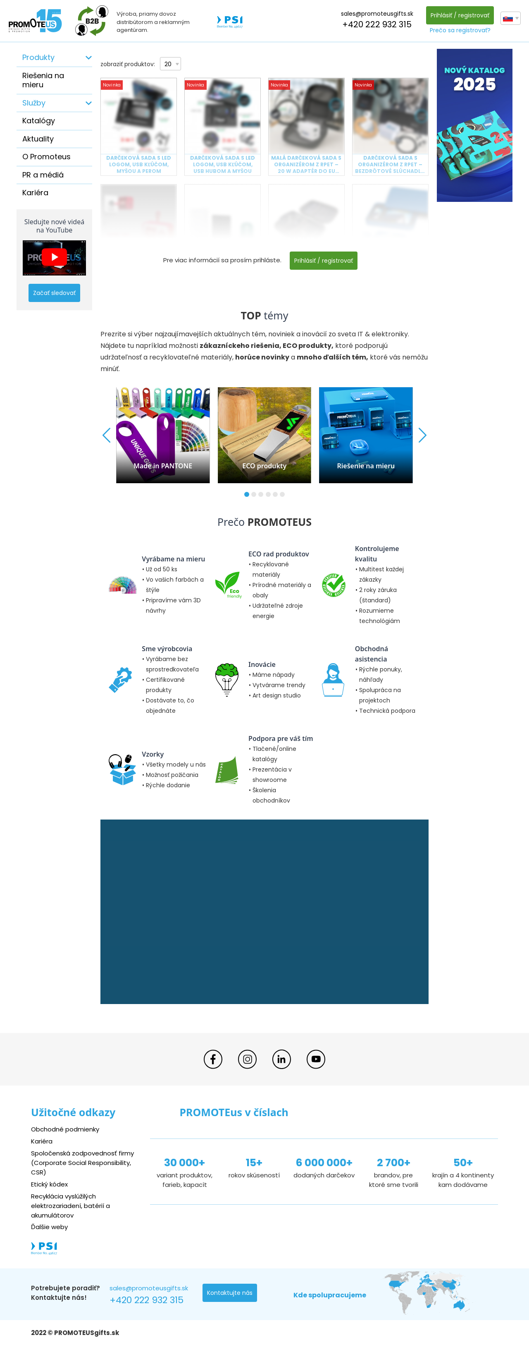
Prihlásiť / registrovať (460, 15)
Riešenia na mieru (43, 80)
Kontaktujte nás (230, 1293)
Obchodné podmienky (65, 1129)
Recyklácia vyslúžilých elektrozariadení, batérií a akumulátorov (70, 1206)
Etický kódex (49, 1184)
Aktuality (38, 139)
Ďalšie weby (49, 1226)
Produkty (38, 57)
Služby (33, 103)
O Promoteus (46, 156)
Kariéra (35, 192)
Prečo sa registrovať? (460, 30)
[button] (246, 494)
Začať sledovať (54, 293)
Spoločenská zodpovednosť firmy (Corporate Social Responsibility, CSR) (82, 1163)
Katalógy (38, 120)
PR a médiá (43, 175)
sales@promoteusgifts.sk (377, 14)
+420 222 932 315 (377, 24)
